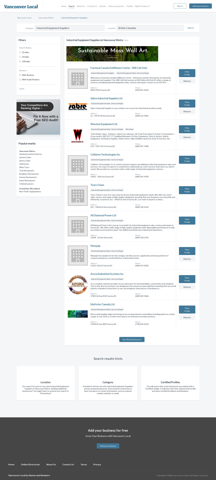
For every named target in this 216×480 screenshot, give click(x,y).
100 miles (26, 61)
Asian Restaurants (27, 180)
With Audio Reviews (31, 79)
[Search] (190, 28)
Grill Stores (24, 164)
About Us (81, 6)
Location (111, 28)
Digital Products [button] (142, 6)
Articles (102, 6)
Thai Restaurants (26, 170)
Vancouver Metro (46, 18)
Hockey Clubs (25, 157)
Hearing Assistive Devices (30, 154)
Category (29, 28)
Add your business (116, 6)
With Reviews (28, 75)
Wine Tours (24, 167)
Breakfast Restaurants (29, 174)
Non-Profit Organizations (30, 191)
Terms (83, 464)
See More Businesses (132, 339)
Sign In (180, 6)
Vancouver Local (24, 18)
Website (187, 81)
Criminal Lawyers (26, 184)
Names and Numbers (39, 475)
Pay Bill (129, 6)
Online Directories (30, 464)
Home (63, 6)
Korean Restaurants (28, 177)
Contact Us (92, 6)
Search (72, 6)
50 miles (25, 57)
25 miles (25, 52)
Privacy (97, 464)
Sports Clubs (24, 160)
